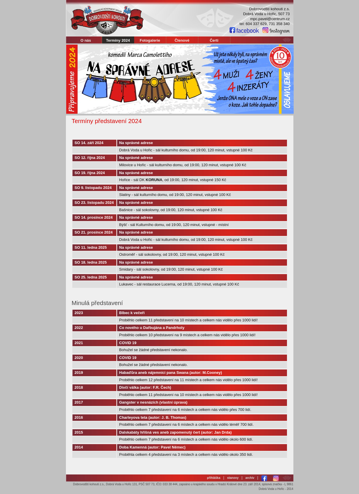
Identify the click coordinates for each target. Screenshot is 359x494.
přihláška (213, 477)
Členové (182, 40)
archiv (249, 477)
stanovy (233, 477)
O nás (85, 40)
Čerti (214, 40)
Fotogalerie (150, 40)
